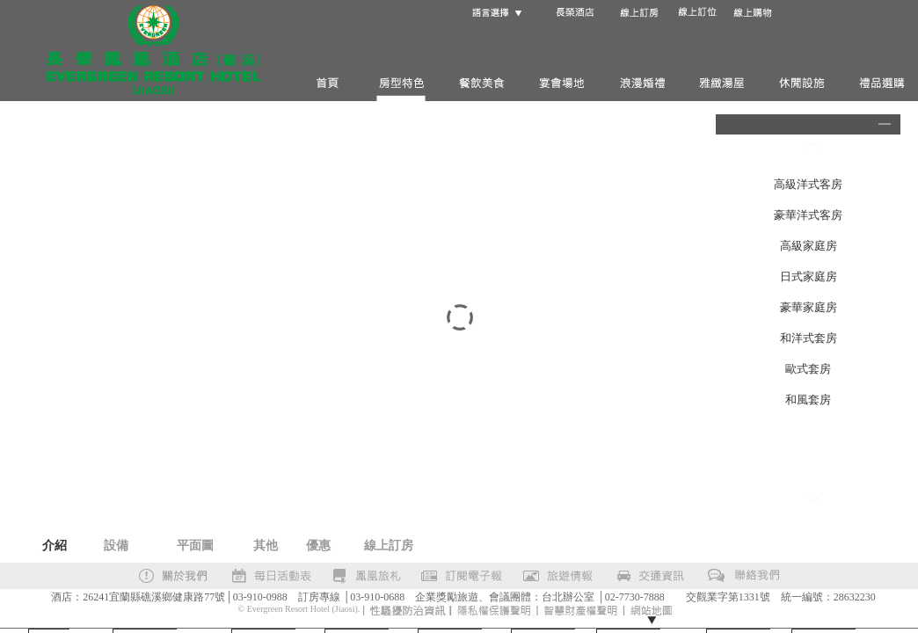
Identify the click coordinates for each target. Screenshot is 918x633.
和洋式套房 (808, 338)
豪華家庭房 (808, 307)
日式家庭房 (808, 276)
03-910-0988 (260, 597)
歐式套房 (808, 368)
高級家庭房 (808, 245)
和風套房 (808, 399)
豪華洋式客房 (808, 215)
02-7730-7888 (635, 597)
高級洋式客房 (808, 184)
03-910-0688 (377, 597)
